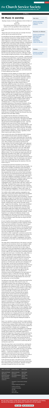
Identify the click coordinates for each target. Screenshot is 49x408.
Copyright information (16, 388)
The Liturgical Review (16, 375)
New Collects (36, 37)
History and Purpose (6, 372)
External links (24, 378)
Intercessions (36, 40)
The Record (14, 376)
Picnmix (16, 392)
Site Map (13, 389)
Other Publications (5, 378)
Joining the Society (6, 375)
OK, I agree (18, 405)
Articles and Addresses (38, 34)
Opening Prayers (37, 36)
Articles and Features (38, 21)
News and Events (5, 376)
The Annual (14, 373)
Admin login (14, 391)
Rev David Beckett (37, 54)
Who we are (4, 373)
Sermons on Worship (38, 52)
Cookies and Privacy (16, 386)
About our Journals (15, 372)
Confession (36, 39)
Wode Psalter (24, 372)
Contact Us (4, 379)
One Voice (24, 373)
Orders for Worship (38, 42)
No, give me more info (28, 405)
